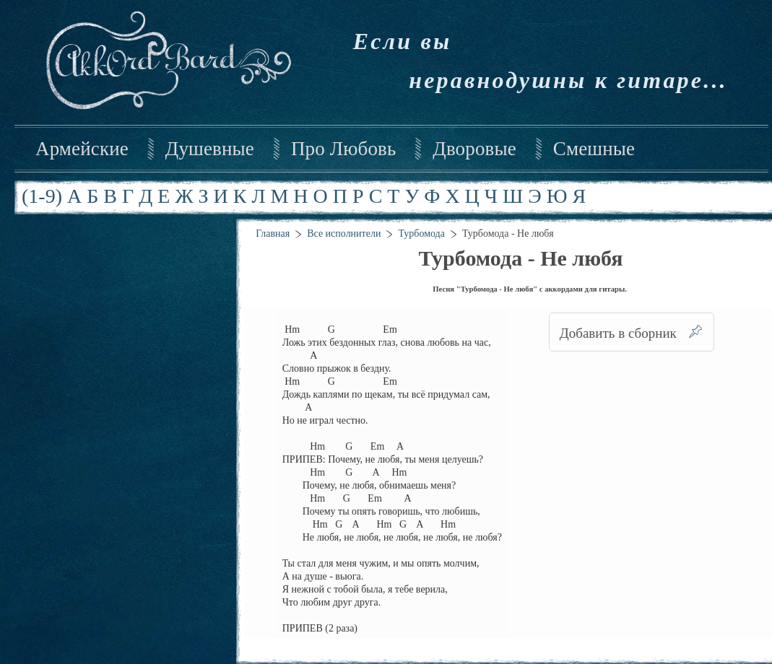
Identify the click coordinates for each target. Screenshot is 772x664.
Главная (273, 233)
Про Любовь (343, 149)
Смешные (594, 149)
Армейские (82, 149)
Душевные (209, 149)
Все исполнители (344, 233)
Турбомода (421, 233)
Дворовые (474, 149)
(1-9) (42, 196)
